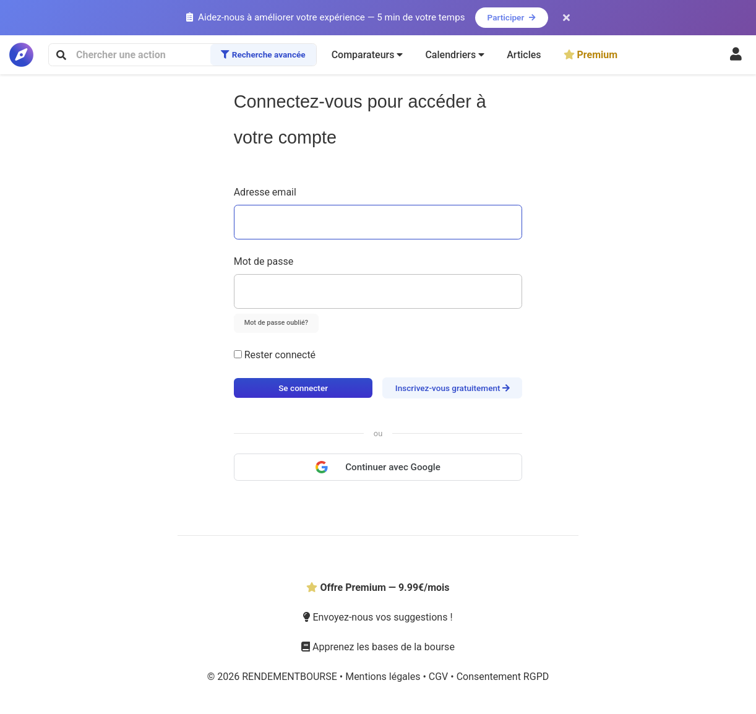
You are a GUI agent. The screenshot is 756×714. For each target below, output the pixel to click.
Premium (591, 55)
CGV (439, 676)
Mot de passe (263, 261)
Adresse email (265, 192)
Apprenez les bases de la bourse (378, 647)
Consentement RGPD (503, 676)
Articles (524, 55)
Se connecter (303, 388)
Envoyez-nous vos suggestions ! (377, 617)
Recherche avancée (263, 54)
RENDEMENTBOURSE (291, 676)
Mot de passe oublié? (276, 323)
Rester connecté (275, 355)
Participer (512, 17)
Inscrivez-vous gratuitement (452, 388)
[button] (367, 55)
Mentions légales (384, 676)
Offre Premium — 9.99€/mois (377, 587)
